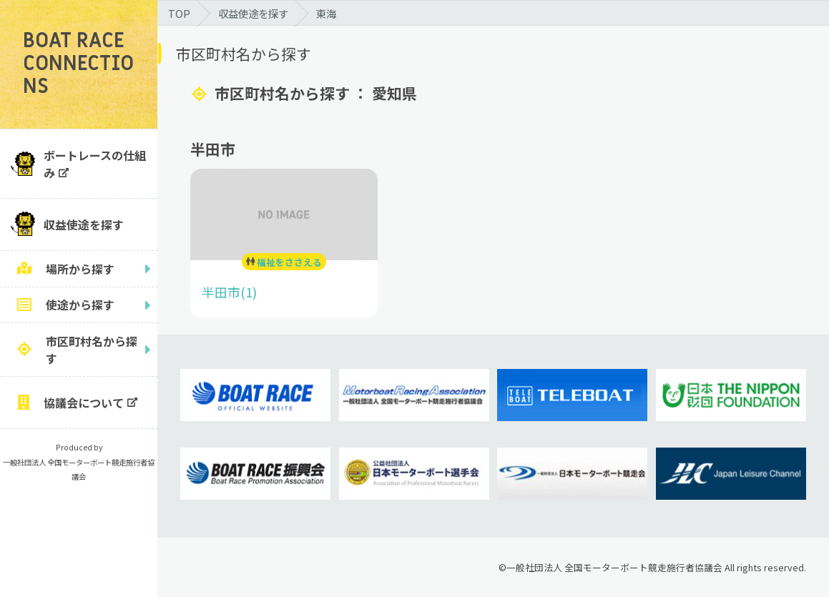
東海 (326, 13)
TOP (179, 13)
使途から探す (80, 304)
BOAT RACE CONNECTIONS (78, 64)
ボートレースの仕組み (95, 164)
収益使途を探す (84, 224)
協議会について (84, 402)
